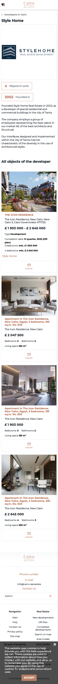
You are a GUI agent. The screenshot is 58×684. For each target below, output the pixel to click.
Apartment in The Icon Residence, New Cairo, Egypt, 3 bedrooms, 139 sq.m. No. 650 (27, 411)
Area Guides (43, 639)
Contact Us (15, 627)
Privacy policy (15, 631)
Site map (15, 636)
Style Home (9, 256)
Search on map (43, 634)
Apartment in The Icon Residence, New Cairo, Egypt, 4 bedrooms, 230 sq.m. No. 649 (27, 501)
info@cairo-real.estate (29, 584)
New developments (43, 617)
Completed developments (43, 628)
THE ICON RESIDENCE (19, 214)
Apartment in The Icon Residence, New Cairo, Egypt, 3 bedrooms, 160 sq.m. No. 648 (27, 321)
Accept (29, 677)
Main (15, 617)
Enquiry (29, 269)
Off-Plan (43, 622)
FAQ (15, 622)
